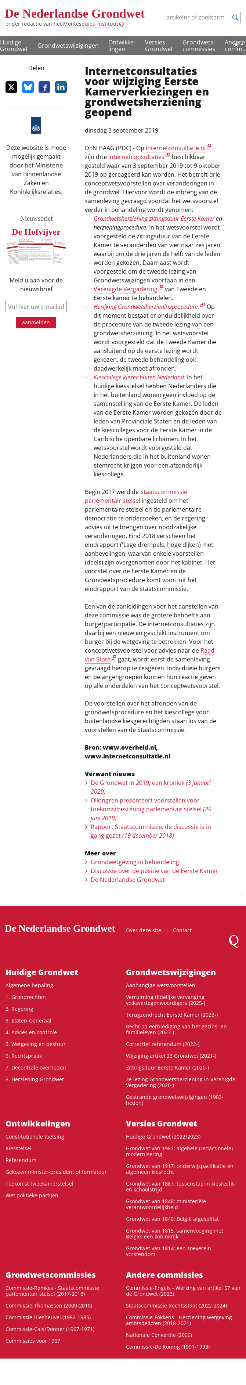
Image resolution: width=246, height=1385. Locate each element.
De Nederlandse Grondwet (75, 13)
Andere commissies (164, 1274)
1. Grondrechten (26, 996)
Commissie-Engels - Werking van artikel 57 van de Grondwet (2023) (183, 1290)
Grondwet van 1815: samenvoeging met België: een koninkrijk (174, 1233)
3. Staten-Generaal (28, 1020)
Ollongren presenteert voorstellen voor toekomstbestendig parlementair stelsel (151, 809)
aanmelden (36, 322)
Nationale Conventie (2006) (159, 1334)
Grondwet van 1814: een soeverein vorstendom (168, 1251)
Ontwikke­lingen (121, 45)
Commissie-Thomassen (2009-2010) (49, 1305)
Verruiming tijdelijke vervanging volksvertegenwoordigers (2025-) (165, 999)
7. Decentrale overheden (36, 1067)
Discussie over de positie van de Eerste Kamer (154, 871)
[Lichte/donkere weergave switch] (238, 45)
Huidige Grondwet (42, 972)
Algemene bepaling (29, 985)
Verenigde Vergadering (126, 289)
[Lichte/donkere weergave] (238, 45)
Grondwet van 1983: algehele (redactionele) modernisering (179, 1151)
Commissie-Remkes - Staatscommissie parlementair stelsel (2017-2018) (52, 1290)
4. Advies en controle (31, 1032)
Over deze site (143, 930)
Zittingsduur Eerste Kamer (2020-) (167, 1067)
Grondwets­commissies (198, 45)
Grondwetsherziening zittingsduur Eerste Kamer (154, 218)
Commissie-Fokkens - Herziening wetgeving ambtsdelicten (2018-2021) (179, 1320)
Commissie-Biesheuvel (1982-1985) (48, 1317)
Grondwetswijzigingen (68, 46)
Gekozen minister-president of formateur (56, 1171)
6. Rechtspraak (24, 1055)
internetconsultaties (136, 157)
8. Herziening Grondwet (35, 1079)
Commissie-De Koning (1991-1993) (168, 1346)
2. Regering (19, 1008)
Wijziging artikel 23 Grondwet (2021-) (171, 1055)
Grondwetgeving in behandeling (135, 862)
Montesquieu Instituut (90, 23)
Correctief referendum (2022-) (162, 1043)
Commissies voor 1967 (33, 1340)
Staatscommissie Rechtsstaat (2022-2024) (176, 1305)
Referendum (21, 1160)
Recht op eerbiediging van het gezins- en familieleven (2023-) (176, 1029)
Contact (182, 930)
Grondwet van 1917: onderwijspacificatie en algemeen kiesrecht (180, 1168)
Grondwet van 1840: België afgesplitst (172, 1218)
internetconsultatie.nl (176, 148)
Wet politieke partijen (32, 1195)
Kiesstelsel (19, 1148)
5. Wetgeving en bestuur (36, 1043)
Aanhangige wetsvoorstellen (160, 985)
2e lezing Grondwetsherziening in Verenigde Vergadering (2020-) (180, 1082)
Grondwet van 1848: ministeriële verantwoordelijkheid (166, 1204)
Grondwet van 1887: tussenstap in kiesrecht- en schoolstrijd (181, 1186)
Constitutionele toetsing (35, 1136)
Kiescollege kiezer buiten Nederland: (139, 377)
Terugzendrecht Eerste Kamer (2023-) (172, 1014)
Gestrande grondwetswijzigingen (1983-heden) (175, 1099)
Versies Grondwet (159, 45)
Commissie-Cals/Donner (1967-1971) (50, 1329)
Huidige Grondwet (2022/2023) (163, 1136)
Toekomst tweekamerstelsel (39, 1183)
